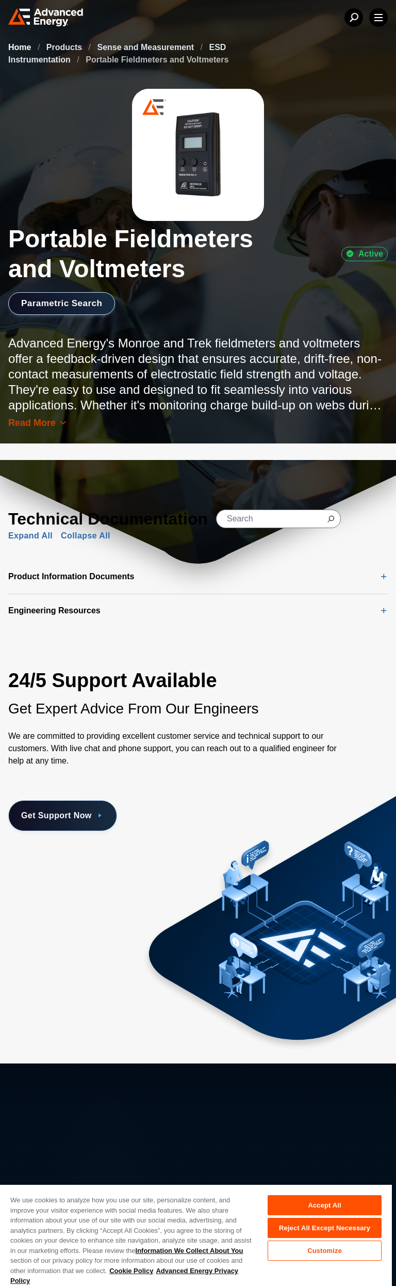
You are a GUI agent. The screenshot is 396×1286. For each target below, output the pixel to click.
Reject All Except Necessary (324, 1228)
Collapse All (85, 535)
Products (65, 47)
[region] (196, 1235)
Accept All (324, 1205)
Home (21, 47)
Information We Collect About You (189, 1251)
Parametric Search (64, 303)
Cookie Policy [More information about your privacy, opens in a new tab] (131, 1271)
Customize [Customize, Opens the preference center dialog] (324, 1251)
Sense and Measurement (146, 47)
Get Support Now (62, 815)
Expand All (30, 535)
